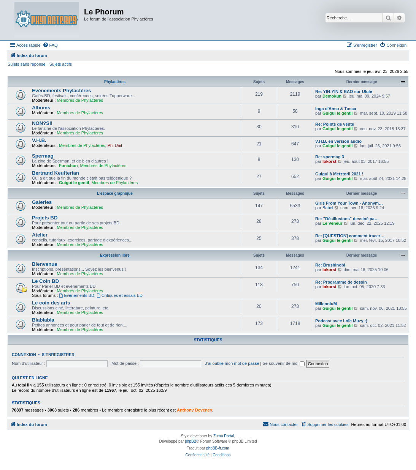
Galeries (42, 202)
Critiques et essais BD (120, 295)
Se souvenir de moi (284, 363)
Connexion (24, 354)
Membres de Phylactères (80, 100)
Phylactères (114, 82)
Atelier (40, 235)
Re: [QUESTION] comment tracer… (349, 235)
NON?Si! (42, 123)
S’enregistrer (58, 354)
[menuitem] (50, 45)
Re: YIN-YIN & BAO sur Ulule (343, 91)
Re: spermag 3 (329, 157)
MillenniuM (326, 303)
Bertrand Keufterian (55, 173)
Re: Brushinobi (330, 265)
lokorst (329, 161)
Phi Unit (115, 145)
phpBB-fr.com (217, 448)
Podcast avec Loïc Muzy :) (341, 321)
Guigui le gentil (337, 113)
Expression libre (115, 255)
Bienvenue (44, 264)
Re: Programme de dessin (341, 282)
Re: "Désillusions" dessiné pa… (347, 218)
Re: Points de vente (334, 124)
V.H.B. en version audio (338, 141)
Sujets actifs (60, 64)
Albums (41, 107)
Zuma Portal (223, 436)
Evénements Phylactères (61, 90)
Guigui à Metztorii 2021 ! (339, 174)
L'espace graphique (115, 193)
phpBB (190, 441)
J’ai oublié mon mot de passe (232, 363)
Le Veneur (332, 223)
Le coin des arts (51, 303)
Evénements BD (76, 295)
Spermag (42, 156)
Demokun (331, 96)
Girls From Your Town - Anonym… (349, 203)
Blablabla (43, 320)
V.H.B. (39, 140)
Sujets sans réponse (27, 64)
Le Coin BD (45, 281)
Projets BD (44, 218)
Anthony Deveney (194, 410)
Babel (327, 207)
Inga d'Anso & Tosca (335, 108)
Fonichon (68, 165)
